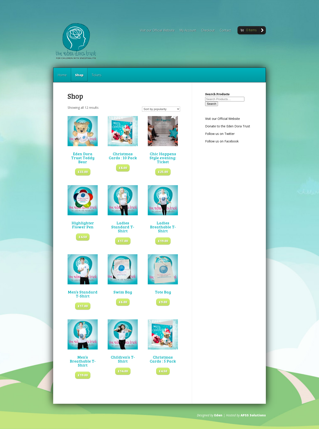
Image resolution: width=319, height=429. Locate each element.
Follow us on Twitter (220, 134)
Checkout (208, 30)
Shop (79, 77)
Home (62, 75)
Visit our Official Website (157, 30)
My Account (188, 30)
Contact (225, 30)
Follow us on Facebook (222, 141)
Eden (218, 415)
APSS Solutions (253, 415)
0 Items (251, 30)
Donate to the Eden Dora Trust (227, 126)
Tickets (96, 75)
